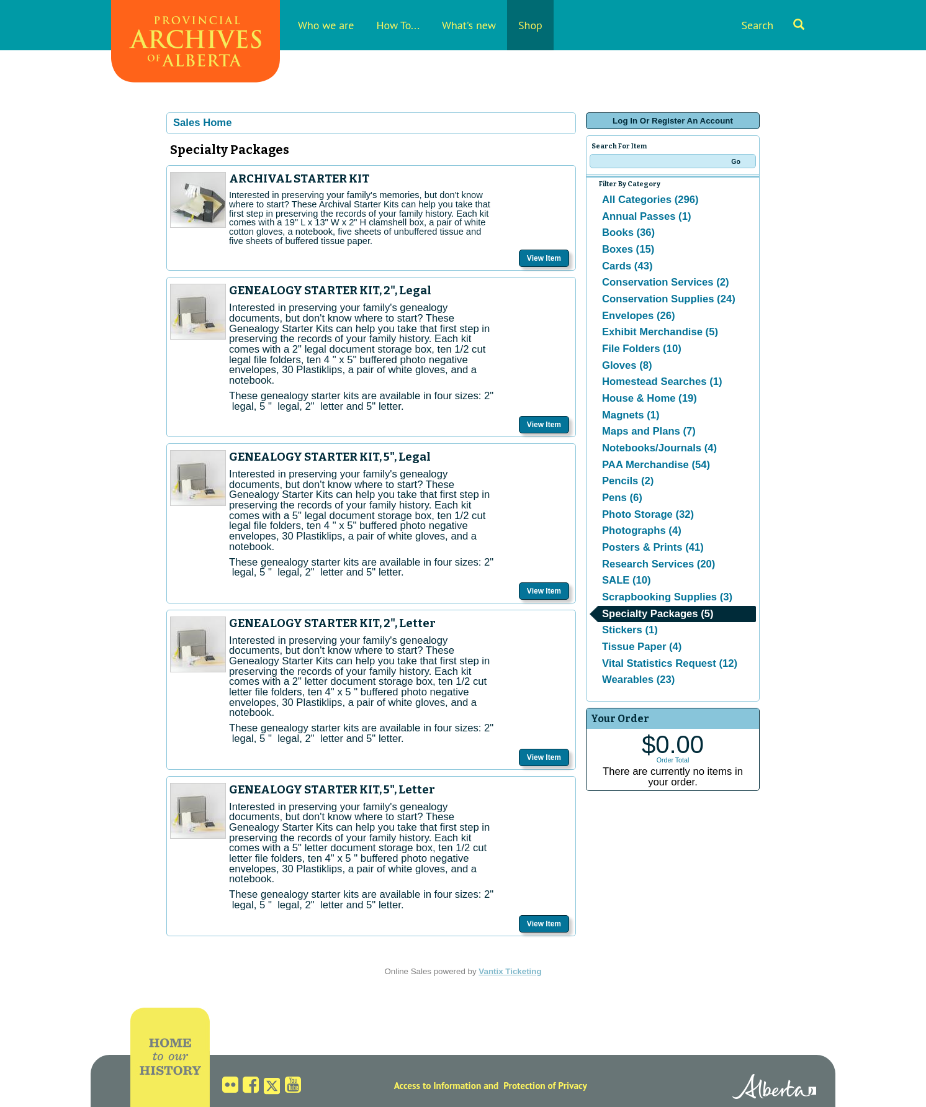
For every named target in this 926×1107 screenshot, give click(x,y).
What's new (469, 25)
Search (772, 25)
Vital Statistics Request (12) (669, 663)
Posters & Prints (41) (653, 547)
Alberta (774, 1088)
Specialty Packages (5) (658, 614)
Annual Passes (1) (646, 216)
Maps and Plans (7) (649, 431)
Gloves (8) (627, 365)
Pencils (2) (628, 481)
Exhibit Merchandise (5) (660, 332)
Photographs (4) (641, 530)
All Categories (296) (650, 200)
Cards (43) (627, 266)
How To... (398, 25)
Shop (530, 25)
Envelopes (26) (638, 316)
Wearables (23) (638, 679)
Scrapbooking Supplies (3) (667, 597)
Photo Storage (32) (648, 514)
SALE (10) (626, 580)
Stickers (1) (630, 630)
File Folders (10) (641, 349)
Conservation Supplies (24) (668, 299)
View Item (544, 258)
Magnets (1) (631, 415)
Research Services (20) (658, 564)
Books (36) (628, 232)
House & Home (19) (649, 398)
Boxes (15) (628, 249)
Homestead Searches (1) (662, 381)
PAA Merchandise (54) (656, 465)
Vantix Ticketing (510, 971)
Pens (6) (622, 498)
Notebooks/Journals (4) (659, 448)
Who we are (326, 25)
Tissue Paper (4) (641, 647)
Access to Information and (446, 1085)
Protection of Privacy (545, 1085)
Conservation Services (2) (665, 282)
